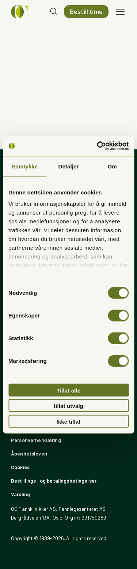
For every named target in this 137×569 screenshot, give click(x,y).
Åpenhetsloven (29, 453)
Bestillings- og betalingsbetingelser (53, 480)
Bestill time (86, 11)
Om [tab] (112, 166)
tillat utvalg (68, 406)
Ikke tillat (69, 421)
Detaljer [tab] (68, 166)
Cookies (20, 467)
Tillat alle (69, 390)
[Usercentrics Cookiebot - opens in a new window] (97, 146)
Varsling (20, 494)
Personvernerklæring (36, 440)
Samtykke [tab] (25, 166)
